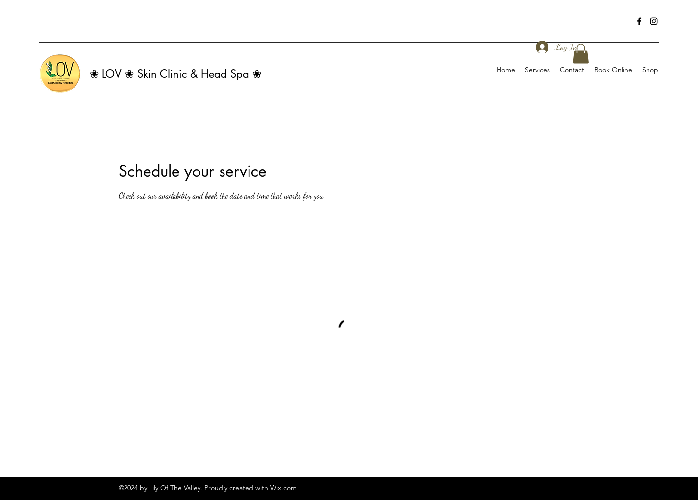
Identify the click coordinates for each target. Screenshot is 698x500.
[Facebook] (639, 21)
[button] (581, 54)
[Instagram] (654, 21)
